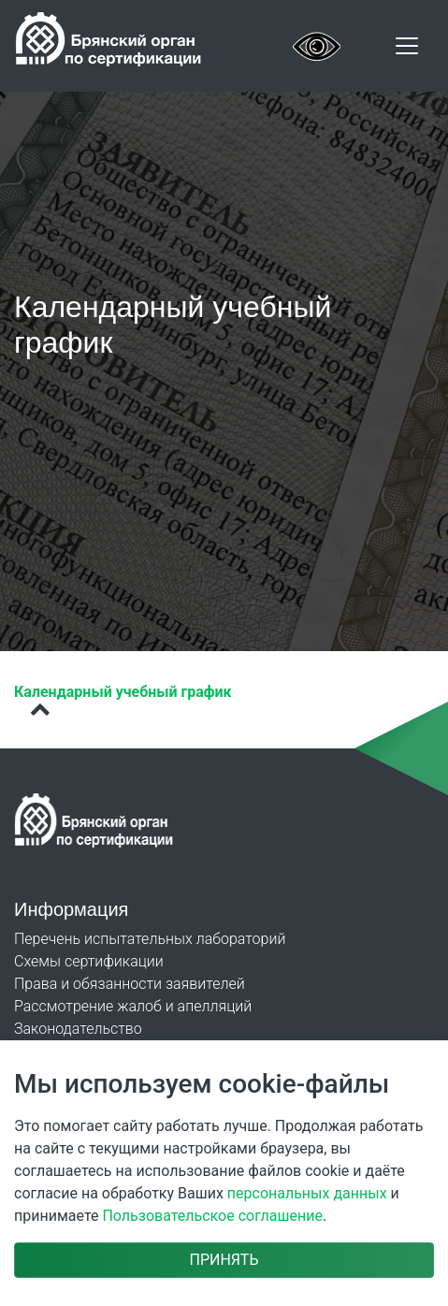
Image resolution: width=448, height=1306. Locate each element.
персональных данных (307, 1193)
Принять (223, 1260)
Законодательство (78, 1029)
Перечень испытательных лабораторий (149, 939)
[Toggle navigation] (407, 46)
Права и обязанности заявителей (129, 984)
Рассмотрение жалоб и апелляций (133, 1006)
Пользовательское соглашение (212, 1216)
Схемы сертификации (89, 961)
